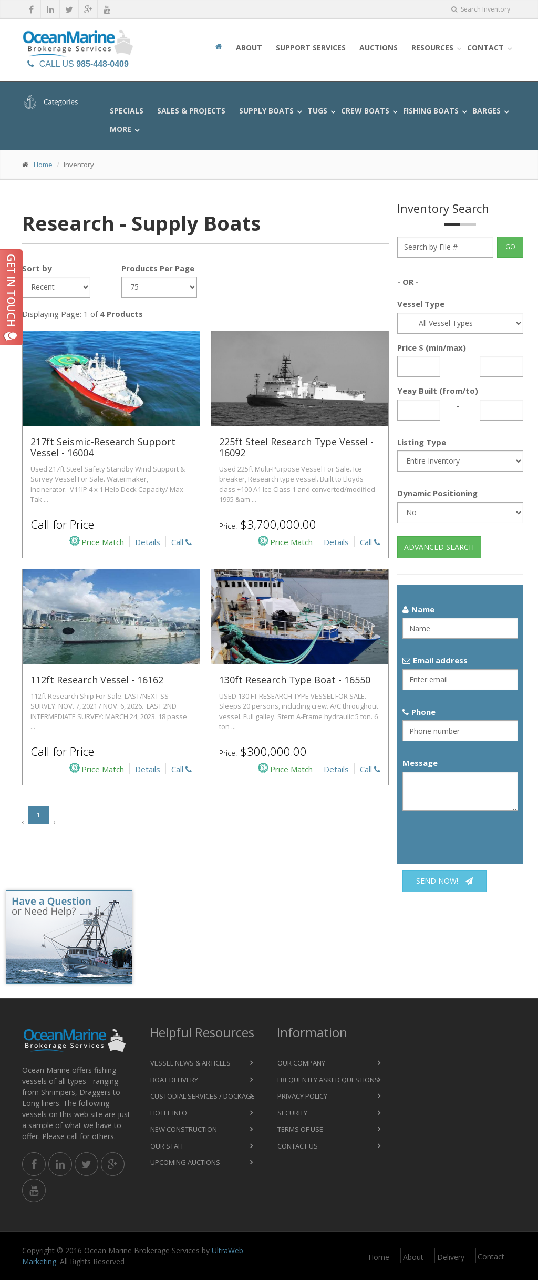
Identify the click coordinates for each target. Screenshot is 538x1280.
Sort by (37, 268)
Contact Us (297, 1146)
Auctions (378, 48)
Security (292, 1113)
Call (181, 542)
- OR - (408, 282)
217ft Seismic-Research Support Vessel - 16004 (102, 447)
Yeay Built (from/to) (437, 390)
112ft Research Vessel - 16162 (96, 679)
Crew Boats (365, 111)
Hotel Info (168, 1113)
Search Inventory (480, 9)
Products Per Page (157, 268)
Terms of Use (300, 1129)
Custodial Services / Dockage (202, 1096)
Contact (485, 48)
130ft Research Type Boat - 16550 (294, 679)
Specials (126, 111)
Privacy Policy (302, 1096)
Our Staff (167, 1146)
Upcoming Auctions (185, 1162)
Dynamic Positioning (437, 493)
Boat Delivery (174, 1079)
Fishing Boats (431, 111)
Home (43, 164)
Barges (486, 111)
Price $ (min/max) (431, 347)
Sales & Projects (191, 111)
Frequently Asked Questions (328, 1079)
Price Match (96, 541)
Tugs (317, 111)
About (249, 48)
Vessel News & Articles (190, 1063)
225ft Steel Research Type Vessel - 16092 (296, 447)
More (120, 129)
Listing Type (421, 442)
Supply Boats (266, 111)
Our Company (301, 1063)
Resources (432, 48)
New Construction (183, 1129)
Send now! (444, 881)
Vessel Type (420, 304)
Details (147, 542)
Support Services (311, 48)
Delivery (450, 1257)
